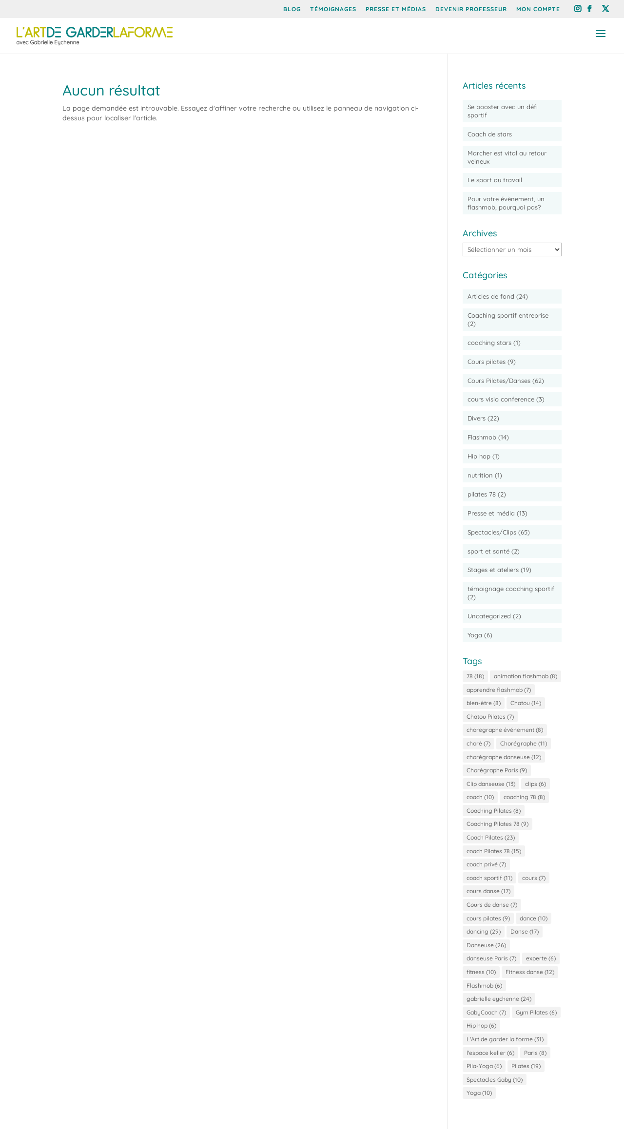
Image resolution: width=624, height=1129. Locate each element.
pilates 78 (482, 494)
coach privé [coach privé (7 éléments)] (486, 864)
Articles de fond (491, 296)
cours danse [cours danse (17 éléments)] (488, 891)
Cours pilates (487, 361)
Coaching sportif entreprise (508, 315)
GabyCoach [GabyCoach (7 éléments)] (486, 1012)
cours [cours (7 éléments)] (534, 877)
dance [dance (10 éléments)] (533, 918)
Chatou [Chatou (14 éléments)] (525, 703)
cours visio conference (501, 399)
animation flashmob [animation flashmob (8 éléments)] (525, 676)
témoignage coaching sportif (511, 589)
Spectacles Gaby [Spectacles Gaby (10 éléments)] (495, 1079)
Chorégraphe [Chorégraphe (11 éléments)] (523, 743)
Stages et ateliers (493, 570)
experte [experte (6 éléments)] (541, 958)
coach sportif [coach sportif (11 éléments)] (489, 877)
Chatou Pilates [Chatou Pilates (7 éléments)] (490, 716)
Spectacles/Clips (492, 532)
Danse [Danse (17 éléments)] (524, 931)
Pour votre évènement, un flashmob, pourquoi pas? (506, 203)
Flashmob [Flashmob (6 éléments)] (484, 985)
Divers (477, 418)
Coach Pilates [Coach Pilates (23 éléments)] (491, 837)
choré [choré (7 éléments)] (478, 743)
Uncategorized (489, 616)
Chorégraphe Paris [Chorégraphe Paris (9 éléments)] (497, 770)
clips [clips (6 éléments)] (535, 783)
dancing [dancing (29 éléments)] (484, 931)
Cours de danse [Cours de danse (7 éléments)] (492, 904)
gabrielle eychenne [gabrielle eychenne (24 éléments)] (499, 998)
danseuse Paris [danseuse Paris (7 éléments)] (491, 958)
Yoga (475, 635)
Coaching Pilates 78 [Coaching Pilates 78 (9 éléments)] (497, 823)
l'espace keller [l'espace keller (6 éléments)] (490, 1052)
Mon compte (538, 9)
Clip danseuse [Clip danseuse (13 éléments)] (491, 783)
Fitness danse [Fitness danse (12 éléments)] (530, 972)
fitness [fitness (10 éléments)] (481, 972)
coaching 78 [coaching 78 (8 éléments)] (524, 797)
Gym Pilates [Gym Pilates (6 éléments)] (536, 1012)
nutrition (480, 475)
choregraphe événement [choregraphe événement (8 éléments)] (505, 729)
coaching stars (489, 342)
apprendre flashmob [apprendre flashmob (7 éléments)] (499, 689)
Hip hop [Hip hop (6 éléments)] (481, 1025)
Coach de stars (490, 134)
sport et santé (488, 551)
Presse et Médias (396, 9)
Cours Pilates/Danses (499, 380)
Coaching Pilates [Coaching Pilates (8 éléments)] (494, 810)
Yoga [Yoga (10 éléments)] (479, 1092)
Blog (292, 9)
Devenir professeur (471, 9)
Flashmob (482, 437)
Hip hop (479, 456)
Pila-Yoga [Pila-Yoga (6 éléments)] (484, 1066)
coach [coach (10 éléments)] (480, 797)
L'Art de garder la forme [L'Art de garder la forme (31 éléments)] (505, 1039)
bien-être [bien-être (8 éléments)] (484, 703)
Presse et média (491, 513)
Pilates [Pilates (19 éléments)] (526, 1066)
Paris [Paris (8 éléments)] (535, 1052)
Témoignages (333, 9)
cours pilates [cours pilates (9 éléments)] (488, 918)
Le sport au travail (495, 180)
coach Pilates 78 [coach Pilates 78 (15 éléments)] (494, 851)
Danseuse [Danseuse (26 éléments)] (486, 945)
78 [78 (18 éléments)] (475, 676)
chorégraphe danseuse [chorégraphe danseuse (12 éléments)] (504, 757)
